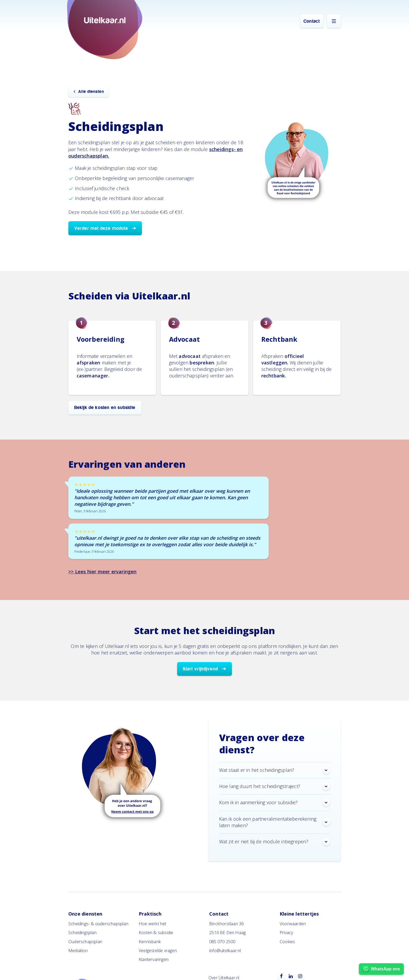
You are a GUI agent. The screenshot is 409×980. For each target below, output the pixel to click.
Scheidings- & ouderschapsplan (98, 924)
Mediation (78, 950)
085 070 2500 (222, 942)
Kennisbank (150, 942)
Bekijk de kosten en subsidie (105, 407)
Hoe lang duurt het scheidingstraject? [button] (274, 786)
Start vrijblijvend (200, 668)
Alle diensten (91, 91)
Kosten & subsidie (156, 932)
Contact (312, 21)
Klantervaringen (154, 959)
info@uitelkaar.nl (225, 950)
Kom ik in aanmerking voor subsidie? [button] (274, 803)
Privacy (286, 932)
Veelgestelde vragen (158, 950)
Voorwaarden (293, 924)
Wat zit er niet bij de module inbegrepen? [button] (274, 842)
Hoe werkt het (152, 924)
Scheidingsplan (82, 932)
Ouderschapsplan (85, 942)
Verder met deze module (101, 228)
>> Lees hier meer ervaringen (102, 571)
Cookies (287, 942)
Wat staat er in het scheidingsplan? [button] (274, 770)
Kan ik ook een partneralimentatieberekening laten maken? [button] (274, 822)
